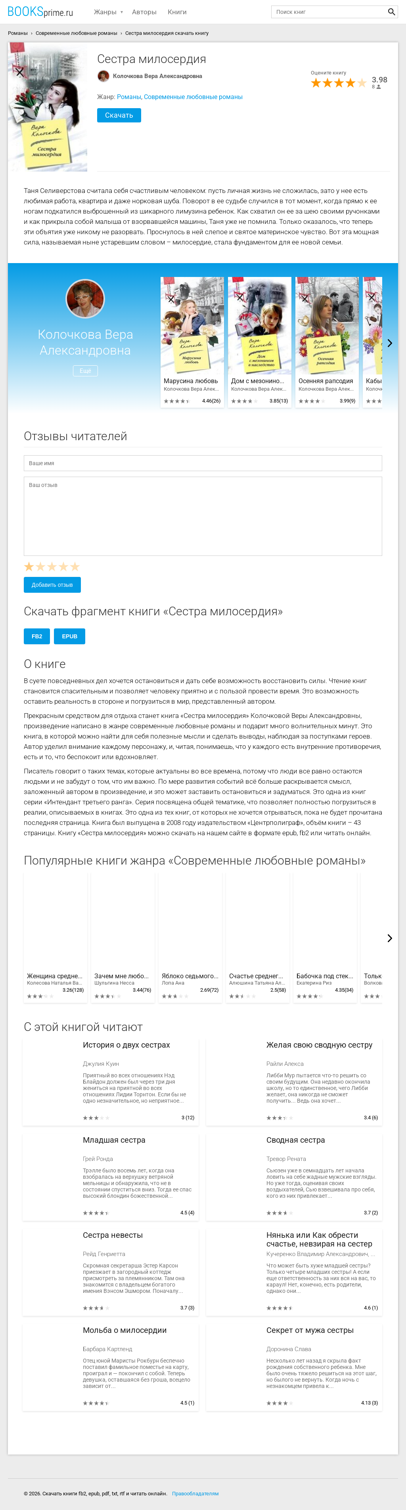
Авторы (144, 12)
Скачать (119, 115)
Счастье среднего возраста (257, 979)
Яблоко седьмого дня (190, 979)
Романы (129, 97)
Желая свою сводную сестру (319, 1045)
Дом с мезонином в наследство (259, 381)
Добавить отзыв (52, 585)
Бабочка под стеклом (325, 979)
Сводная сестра (295, 1140)
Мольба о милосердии (125, 1330)
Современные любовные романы (193, 97)
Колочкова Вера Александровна (157, 76)
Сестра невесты (113, 1235)
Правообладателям (195, 1494)
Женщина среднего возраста (55, 979)
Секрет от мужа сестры (310, 1330)
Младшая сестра (114, 1140)
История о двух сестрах (126, 1045)
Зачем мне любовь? (122, 979)
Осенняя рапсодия (326, 381)
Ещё (85, 370)
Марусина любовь (191, 381)
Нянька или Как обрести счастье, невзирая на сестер (319, 1239)
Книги (177, 12)
